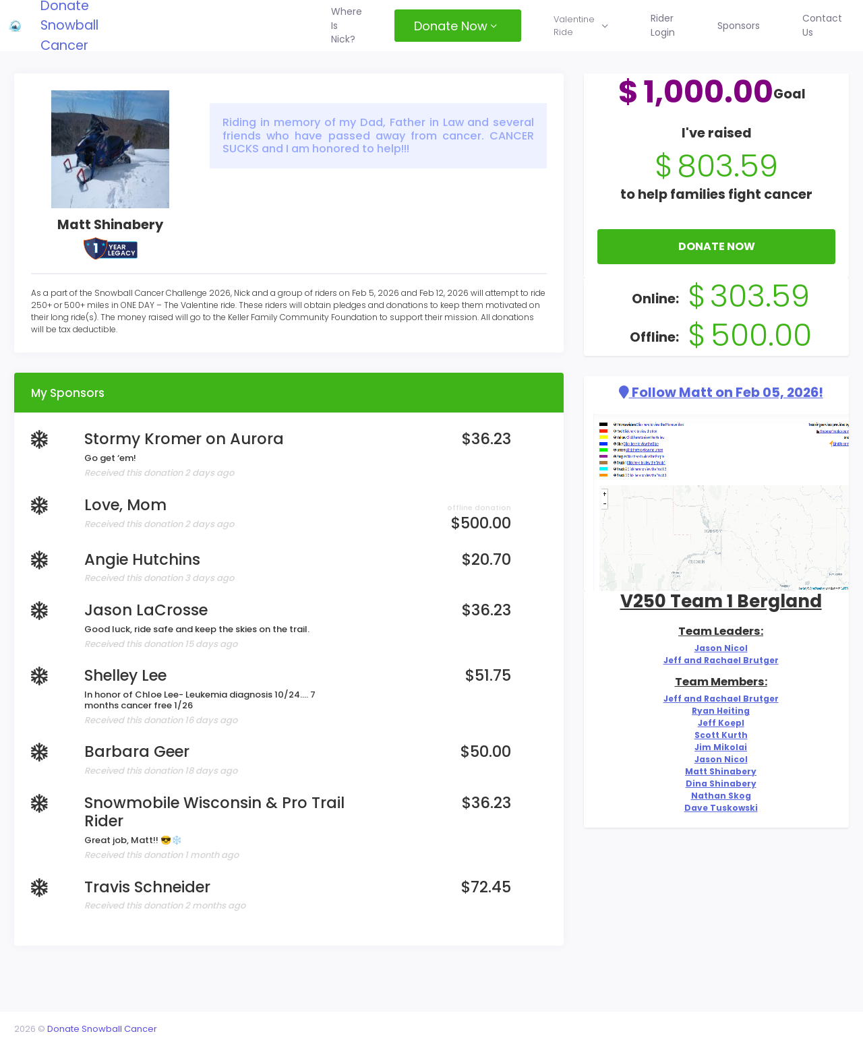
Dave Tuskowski (716, 832)
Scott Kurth (716, 753)
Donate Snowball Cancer (93, 25)
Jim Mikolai (717, 767)
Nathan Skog (716, 819)
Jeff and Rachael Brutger (717, 675)
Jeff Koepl (717, 741)
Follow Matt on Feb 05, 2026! (717, 408)
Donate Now (712, 262)
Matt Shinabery (717, 793)
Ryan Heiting (717, 727)
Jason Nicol (717, 662)
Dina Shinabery (717, 806)
